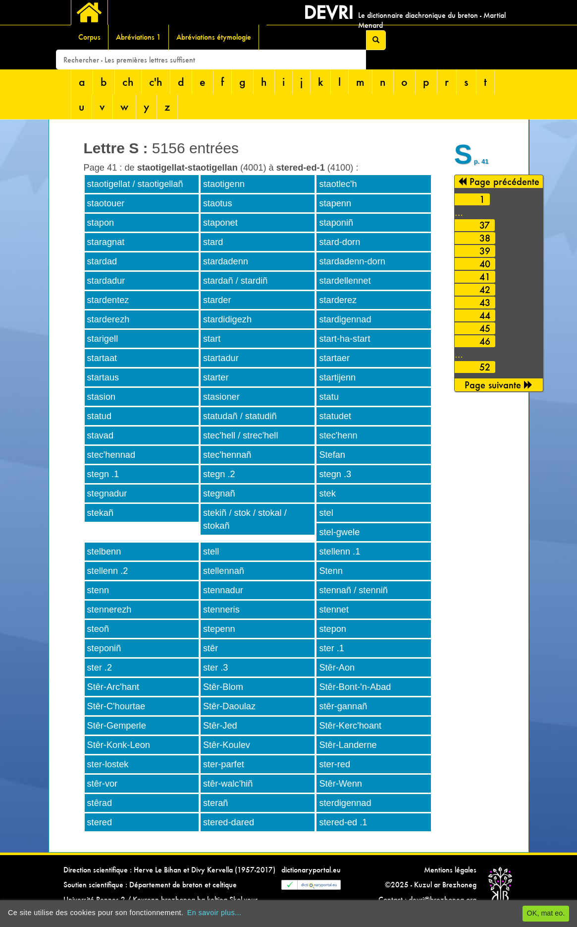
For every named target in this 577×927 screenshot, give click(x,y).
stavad (100, 435)
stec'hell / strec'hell (240, 435)
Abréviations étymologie (213, 37)
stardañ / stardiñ (235, 281)
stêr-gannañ (343, 706)
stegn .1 (103, 474)
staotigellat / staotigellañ (135, 184)
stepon (332, 629)
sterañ (215, 803)
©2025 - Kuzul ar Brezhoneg (430, 884)
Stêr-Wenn (340, 784)
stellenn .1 (339, 551)
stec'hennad (111, 455)
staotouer (106, 203)
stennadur (223, 590)
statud (99, 416)
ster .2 (99, 668)
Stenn (331, 571)
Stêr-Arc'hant (113, 687)
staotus (217, 203)
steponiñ (104, 648)
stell (211, 551)
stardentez (108, 300)
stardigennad (345, 319)
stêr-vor (102, 784)
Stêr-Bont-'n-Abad (355, 687)
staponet (220, 223)
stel (326, 513)
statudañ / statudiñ (240, 416)
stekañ (100, 513)
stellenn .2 (107, 571)
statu (328, 397)
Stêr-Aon (337, 668)
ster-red (334, 764)
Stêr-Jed (220, 726)
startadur (221, 358)
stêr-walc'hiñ (228, 784)
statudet (335, 416)
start (211, 339)
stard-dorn (339, 242)
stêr (210, 648)
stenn (98, 590)
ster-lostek (108, 764)
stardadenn (225, 261)
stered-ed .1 (343, 822)
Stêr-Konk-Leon (118, 745)
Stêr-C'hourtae (116, 706)
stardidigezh (227, 319)
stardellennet (344, 281)
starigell (102, 339)
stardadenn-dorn (352, 261)
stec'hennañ (227, 455)
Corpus (89, 37)
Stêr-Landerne (347, 745)
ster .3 (215, 668)
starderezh (108, 319)
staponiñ (336, 223)
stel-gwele (339, 532)
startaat (102, 358)
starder (217, 300)
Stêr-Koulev (226, 745)
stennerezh (109, 610)
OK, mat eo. (546, 913)
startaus (103, 377)
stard (213, 242)
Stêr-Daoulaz (229, 706)
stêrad (99, 803)
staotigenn (224, 184)
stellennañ (223, 571)
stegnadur (107, 493)
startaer (334, 358)
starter (216, 377)
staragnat (106, 242)
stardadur (106, 281)
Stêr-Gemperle (116, 726)
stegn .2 (219, 474)
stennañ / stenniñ (353, 590)
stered (99, 822)
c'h (155, 81)
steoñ (98, 629)
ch (128, 81)
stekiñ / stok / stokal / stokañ (245, 519)
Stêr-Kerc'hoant (350, 726)
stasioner (221, 397)
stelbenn (104, 551)
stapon (100, 223)
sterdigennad (345, 803)
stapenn (335, 203)
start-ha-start (344, 339)
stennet (334, 610)
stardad (102, 261)
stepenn (219, 629)
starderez (338, 300)
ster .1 (331, 648)
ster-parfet (223, 764)
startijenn (337, 377)
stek (327, 493)
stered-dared (228, 822)
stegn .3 (335, 474)
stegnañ (219, 493)
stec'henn (338, 435)
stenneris (221, 610)
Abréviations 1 (138, 37)
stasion (101, 397)
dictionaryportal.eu (311, 869)
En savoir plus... (214, 913)
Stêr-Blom (223, 687)
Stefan (332, 455)
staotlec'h (338, 184)
